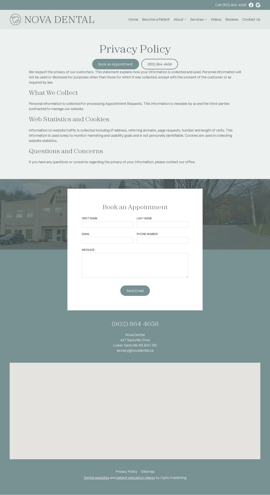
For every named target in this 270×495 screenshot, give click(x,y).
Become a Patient (156, 19)
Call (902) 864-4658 (230, 5)
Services (197, 19)
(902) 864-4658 (160, 64)
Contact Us (251, 19)
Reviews (232, 19)
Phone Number (147, 234)
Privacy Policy (126, 471)
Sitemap (148, 471)
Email (86, 234)
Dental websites (96, 477)
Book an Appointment (115, 64)
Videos (216, 19)
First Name (90, 218)
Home (133, 19)
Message (88, 249)
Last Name (144, 218)
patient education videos (135, 477)
